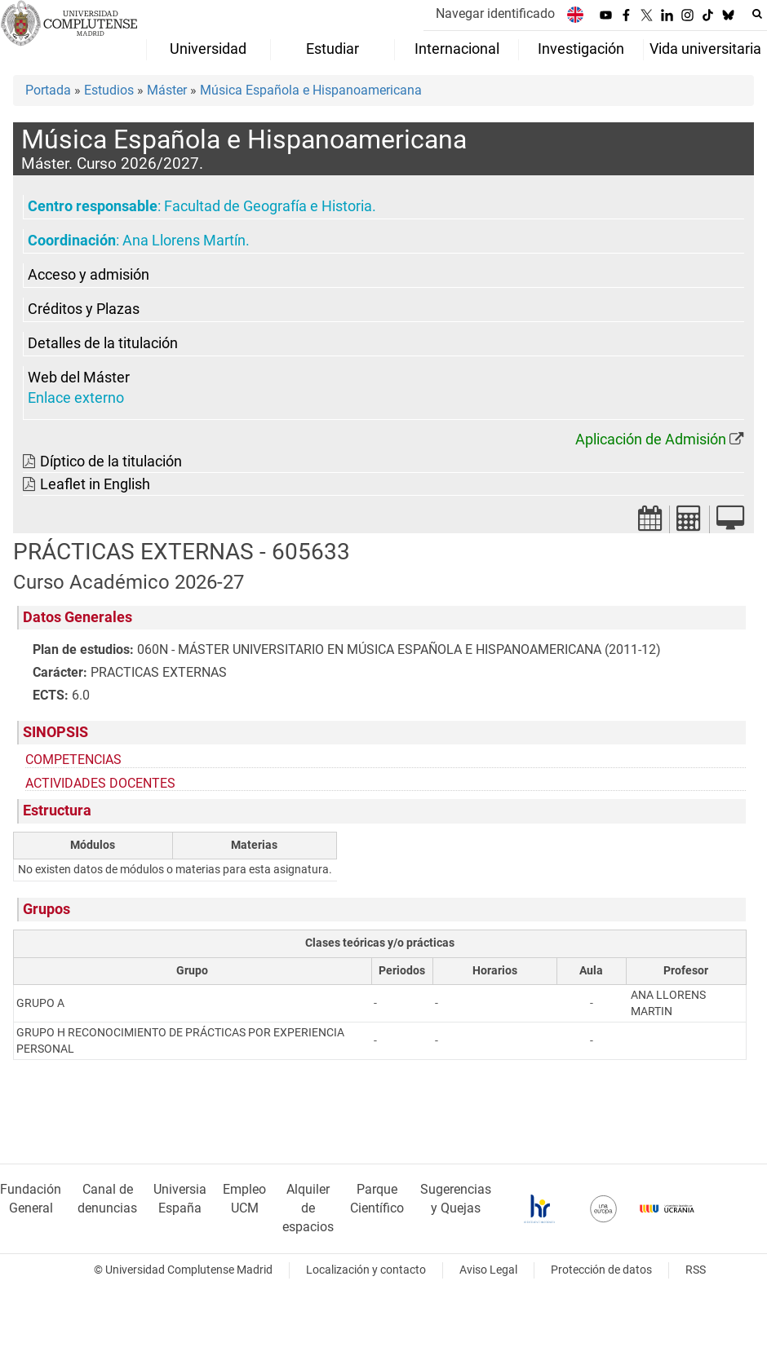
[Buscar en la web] (757, 14)
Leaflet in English (95, 484)
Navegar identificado (495, 13)
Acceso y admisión (88, 275)
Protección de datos (601, 1270)
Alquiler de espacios (308, 1208)
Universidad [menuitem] (208, 49)
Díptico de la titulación (111, 461)
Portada (48, 90)
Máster (167, 90)
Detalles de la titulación (103, 343)
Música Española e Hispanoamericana (311, 90)
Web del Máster (79, 377)
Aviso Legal (488, 1270)
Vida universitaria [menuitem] (705, 49)
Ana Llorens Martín (184, 240)
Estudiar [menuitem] (332, 49)
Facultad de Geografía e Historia (268, 206)
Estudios (109, 90)
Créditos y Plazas (84, 309)
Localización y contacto (366, 1270)
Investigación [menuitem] (581, 49)
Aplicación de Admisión (650, 439)
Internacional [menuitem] (457, 49)
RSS (695, 1270)
